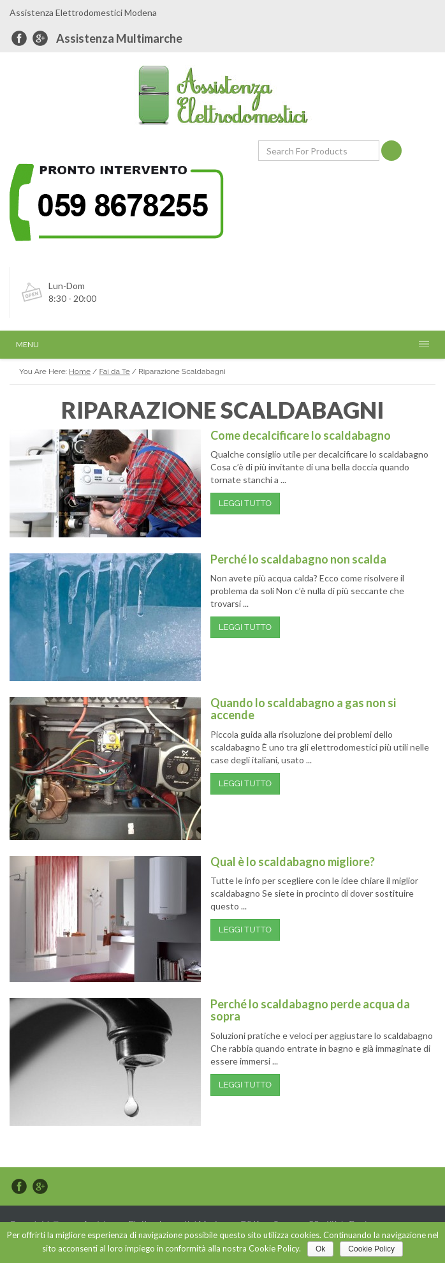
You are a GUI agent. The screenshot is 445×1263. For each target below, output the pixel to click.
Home (80, 371)
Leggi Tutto (245, 503)
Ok (320, 1248)
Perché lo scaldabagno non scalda (298, 559)
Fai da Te (114, 371)
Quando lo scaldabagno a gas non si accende (303, 709)
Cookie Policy (371, 1248)
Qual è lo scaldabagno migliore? (292, 862)
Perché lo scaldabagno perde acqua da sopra (310, 1010)
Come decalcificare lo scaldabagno (300, 435)
